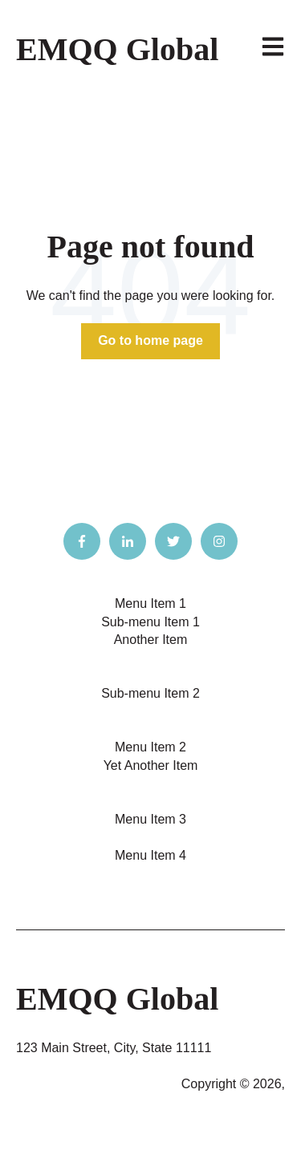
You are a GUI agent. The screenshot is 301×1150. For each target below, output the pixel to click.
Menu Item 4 (150, 855)
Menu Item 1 (150, 603)
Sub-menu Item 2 (150, 693)
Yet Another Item (151, 765)
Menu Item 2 (150, 747)
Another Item (151, 639)
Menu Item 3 (150, 819)
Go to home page (150, 340)
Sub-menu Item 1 (150, 622)
